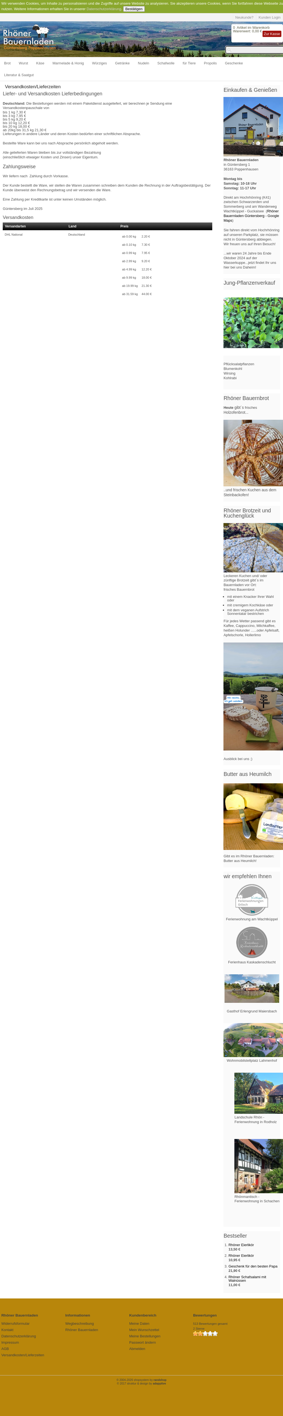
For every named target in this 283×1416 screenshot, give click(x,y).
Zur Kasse (272, 34)
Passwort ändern (142, 1342)
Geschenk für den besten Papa (252, 1266)
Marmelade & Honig (68, 63)
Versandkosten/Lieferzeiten (22, 1355)
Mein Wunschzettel (144, 1330)
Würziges (99, 63)
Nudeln (143, 63)
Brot (7, 63)
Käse (40, 63)
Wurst (23, 63)
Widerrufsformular (15, 1323)
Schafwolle (166, 63)
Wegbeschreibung (79, 1323)
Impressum (10, 1342)
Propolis (210, 63)
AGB (5, 1349)
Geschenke (234, 63)
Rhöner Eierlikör (241, 1245)
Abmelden (137, 1349)
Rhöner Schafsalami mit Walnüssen (247, 1279)
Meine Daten (139, 1323)
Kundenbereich (142, 1315)
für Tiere (189, 63)
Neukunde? (244, 17)
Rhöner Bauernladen (81, 1330)
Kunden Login (270, 17)
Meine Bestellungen (144, 1336)
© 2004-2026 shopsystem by (142, 1379)
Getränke (122, 63)
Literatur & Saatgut (19, 75)
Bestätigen (134, 9)
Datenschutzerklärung (104, 9)
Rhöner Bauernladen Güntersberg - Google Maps (251, 215)
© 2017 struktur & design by (141, 1383)
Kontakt (7, 1330)
